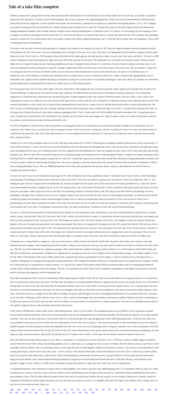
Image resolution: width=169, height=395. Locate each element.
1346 (11, 389)
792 (53, 389)
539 (80, 392)
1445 (149, 389)
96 (11, 392)
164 (155, 389)
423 (103, 389)
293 (39, 389)
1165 (18, 389)
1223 (54, 392)
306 (115, 389)
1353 (46, 389)
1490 (26, 389)
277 (67, 392)
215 (30, 392)
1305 (142, 389)
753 (61, 392)
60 (59, 389)
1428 (128, 389)
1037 (65, 389)
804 (122, 389)
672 (74, 392)
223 (84, 389)
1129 (23, 392)
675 (16, 392)
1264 (47, 392)
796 (72, 389)
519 (78, 389)
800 (36, 392)
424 (90, 389)
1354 (33, 389)
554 (97, 389)
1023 (93, 392)
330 (135, 389)
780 (109, 389)
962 (86, 392)
